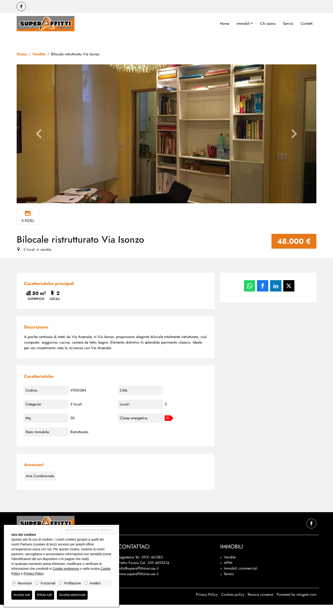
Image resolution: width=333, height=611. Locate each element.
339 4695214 (158, 569)
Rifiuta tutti (44, 595)
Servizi (288, 23)
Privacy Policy (207, 600)
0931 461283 (152, 563)
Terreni (229, 580)
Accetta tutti (21, 595)
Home (224, 23)
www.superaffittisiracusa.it (138, 580)
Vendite (39, 54)
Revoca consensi (260, 600)
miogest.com (306, 600)
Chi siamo (268, 23)
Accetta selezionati (72, 595)
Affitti (228, 569)
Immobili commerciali (240, 574)
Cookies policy (232, 600)
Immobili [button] (243, 23)
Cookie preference (66, 568)
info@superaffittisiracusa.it (138, 574)
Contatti (307, 23)
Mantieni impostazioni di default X (89, 530)
